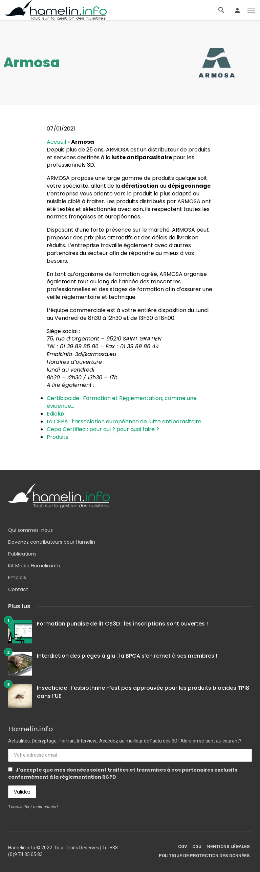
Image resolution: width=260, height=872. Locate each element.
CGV (182, 846)
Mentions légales (228, 846)
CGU (196, 846)
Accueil (56, 142)
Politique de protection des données (204, 855)
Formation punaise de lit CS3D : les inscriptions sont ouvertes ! (122, 624)
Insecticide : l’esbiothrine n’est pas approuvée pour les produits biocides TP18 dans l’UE (143, 692)
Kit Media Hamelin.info (34, 565)
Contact (18, 589)
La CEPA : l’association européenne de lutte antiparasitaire (124, 421)
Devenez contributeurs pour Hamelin (51, 542)
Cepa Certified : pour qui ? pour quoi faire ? (103, 429)
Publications (22, 553)
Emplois (17, 577)
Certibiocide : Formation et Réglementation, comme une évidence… (122, 402)
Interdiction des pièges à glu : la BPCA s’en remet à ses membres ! (127, 656)
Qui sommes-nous (30, 530)
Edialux (56, 414)
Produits (57, 437)
